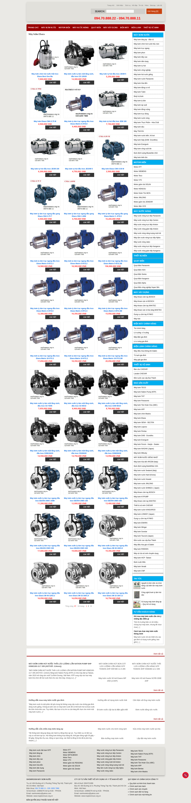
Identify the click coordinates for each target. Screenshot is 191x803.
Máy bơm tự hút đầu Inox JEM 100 (112, 121)
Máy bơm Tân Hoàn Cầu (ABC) (145, 405)
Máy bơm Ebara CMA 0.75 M (45, 121)
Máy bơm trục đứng (141, 114)
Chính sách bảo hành (138, 786)
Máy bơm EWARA (141, 523)
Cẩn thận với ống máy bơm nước (146, 700)
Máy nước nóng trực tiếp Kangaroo (147, 246)
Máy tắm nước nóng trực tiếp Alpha (147, 238)
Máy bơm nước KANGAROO (144, 510)
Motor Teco (138, 176)
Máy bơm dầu (139, 127)
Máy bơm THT (139, 396)
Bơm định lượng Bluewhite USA (146, 153)
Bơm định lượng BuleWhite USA (146, 466)
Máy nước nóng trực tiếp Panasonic (147, 216)
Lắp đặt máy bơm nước (146, 738)
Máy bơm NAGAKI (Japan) (144, 449)
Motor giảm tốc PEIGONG (73, 763)
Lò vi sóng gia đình (141, 341)
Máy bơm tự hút (140, 66)
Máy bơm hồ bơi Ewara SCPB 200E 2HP (146, 679)
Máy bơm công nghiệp (142, 70)
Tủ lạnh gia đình (140, 355)
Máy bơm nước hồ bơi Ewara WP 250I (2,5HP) (112, 679)
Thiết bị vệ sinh (151, 27)
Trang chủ (110, 5)
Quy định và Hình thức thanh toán (142, 783)
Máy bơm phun (139, 53)
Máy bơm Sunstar (140, 532)
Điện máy (124, 27)
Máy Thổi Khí (139, 131)
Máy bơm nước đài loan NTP (40, 750)
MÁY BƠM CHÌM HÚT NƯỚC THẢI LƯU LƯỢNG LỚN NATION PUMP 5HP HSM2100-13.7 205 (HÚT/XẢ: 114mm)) (60, 665)
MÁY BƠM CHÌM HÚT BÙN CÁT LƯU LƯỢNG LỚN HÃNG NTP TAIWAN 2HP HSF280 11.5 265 (112, 666)
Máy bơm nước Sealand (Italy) (145, 470)
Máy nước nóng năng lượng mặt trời (147, 233)
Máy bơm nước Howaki (142, 479)
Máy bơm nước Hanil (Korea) (145, 475)
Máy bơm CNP (139, 571)
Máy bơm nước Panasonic (144, 79)
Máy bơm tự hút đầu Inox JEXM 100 (45, 169)
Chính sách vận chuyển (138, 789)
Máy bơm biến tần (140, 157)
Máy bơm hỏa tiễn (140, 83)
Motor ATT (138, 167)
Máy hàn (137, 319)
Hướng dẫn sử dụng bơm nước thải (112, 700)
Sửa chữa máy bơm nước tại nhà (146, 729)
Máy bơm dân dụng (141, 61)
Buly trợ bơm (138, 96)
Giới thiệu (119, 5)
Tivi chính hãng (139, 328)
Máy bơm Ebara (140, 418)
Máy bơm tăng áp (35, 753)
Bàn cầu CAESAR (141, 369)
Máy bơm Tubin (139, 92)
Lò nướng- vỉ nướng (141, 333)
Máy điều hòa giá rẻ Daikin (144, 545)
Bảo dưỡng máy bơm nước (112, 738)
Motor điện (64, 27)
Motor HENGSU (140, 189)
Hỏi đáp (134, 5)
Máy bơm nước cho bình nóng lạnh (112, 729)
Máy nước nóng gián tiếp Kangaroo (147, 251)
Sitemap (152, 5)
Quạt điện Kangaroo (141, 279)
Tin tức (141, 5)
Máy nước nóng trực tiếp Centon (146, 220)
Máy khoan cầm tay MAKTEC (145, 306)
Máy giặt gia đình (140, 360)
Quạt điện (96, 27)
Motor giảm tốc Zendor (71, 769)
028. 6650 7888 (53, 788)
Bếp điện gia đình (140, 337)
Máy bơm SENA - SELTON (144, 422)
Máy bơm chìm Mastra (142, 414)
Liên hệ (159, 5)
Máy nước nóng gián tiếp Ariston (146, 229)
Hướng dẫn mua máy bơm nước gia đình (46, 700)
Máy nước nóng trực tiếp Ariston (146, 225)
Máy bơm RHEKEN (141, 549)
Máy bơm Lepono (140, 427)
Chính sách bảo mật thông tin (141, 795)
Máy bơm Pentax (140, 431)
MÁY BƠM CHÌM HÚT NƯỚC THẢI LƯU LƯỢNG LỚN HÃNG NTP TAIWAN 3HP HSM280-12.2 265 (146, 666)
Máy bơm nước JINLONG (143, 484)
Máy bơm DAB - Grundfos (143, 436)
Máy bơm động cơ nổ (142, 88)
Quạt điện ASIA (140, 270)
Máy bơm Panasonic (141, 401)
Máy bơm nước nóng (142, 118)
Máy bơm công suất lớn (143, 149)
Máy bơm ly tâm (140, 101)
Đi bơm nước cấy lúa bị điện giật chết (112, 710)
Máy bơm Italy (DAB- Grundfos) (146, 140)
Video (147, 5)
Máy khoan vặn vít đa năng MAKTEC (148, 310)
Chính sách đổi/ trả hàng (139, 792)
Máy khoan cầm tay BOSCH (144, 297)
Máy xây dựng (110, 27)
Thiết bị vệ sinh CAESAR (143, 505)
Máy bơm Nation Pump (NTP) (145, 392)
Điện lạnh (136, 27)
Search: (100, 11)
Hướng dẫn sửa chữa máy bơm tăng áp (46, 729)
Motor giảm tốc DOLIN (142, 184)
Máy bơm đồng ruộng (142, 109)
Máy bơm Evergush (141, 440)
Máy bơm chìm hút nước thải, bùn (146, 44)
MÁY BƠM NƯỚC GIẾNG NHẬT (146, 457)
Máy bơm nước (48, 27)
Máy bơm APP (139, 409)
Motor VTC (138, 180)
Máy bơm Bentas (137, 769)
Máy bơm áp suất (140, 105)
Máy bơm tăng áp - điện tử (144, 40)
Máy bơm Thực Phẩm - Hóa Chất (146, 122)
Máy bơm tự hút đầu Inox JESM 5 (113, 74)
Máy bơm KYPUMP (141, 497)
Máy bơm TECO (140, 388)
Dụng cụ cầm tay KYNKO (143, 314)
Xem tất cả (158, 654)
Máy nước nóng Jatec (142, 242)
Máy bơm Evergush (141, 144)
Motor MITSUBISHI (70, 755)
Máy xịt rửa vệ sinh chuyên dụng (146, 553)
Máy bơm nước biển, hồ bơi (144, 136)
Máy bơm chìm (34, 756)
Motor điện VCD (140, 206)
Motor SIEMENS (140, 171)
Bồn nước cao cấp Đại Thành (145, 378)
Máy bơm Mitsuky (140, 453)
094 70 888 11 (40, 788)
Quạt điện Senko (140, 274)
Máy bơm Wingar (140, 527)
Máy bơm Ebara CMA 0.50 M (113, 169)
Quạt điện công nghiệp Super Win (146, 287)
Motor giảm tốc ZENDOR (143, 202)
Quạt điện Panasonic (142, 265)
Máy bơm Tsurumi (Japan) (144, 536)
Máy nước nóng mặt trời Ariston (109, 762)
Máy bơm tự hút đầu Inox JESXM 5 (79, 169)
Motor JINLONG (140, 197)
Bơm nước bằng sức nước (146, 710)
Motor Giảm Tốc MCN (142, 193)
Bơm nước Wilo (140, 562)
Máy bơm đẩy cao (140, 57)
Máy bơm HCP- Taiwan (142, 558)
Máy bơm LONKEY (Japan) (144, 514)
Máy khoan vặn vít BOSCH (144, 301)
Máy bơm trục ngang (141, 48)
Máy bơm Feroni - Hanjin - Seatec (146, 444)
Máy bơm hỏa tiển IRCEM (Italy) (146, 462)
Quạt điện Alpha (140, 283)
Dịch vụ (128, 5)
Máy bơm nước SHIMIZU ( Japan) (146, 488)
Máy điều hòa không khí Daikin (145, 351)
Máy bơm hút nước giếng (143, 74)
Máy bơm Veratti (140, 566)
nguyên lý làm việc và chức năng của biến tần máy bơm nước (151, 585)
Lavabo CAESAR (140, 374)
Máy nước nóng (81, 27)
